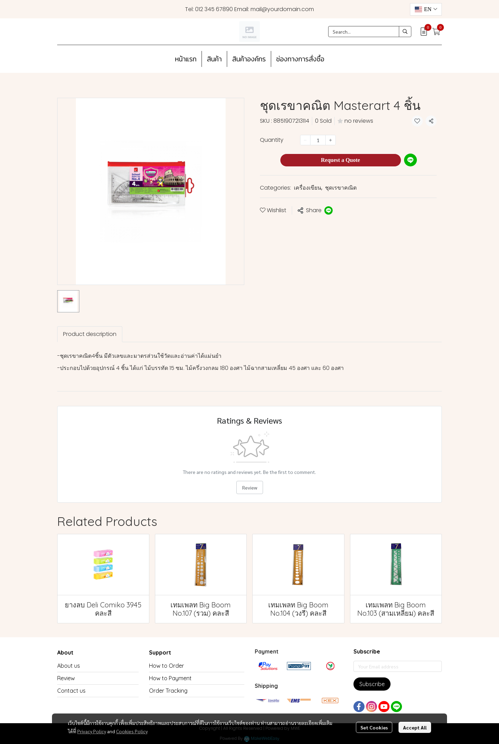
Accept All (415, 727)
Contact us (71, 690)
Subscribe (372, 684)
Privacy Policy (91, 731)
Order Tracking (168, 690)
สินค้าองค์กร (249, 59)
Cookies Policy (132, 731)
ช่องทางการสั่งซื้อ (300, 59)
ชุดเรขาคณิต (341, 188)
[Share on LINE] (328, 210)
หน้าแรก (185, 59)
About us (68, 665)
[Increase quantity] (330, 140)
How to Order (166, 665)
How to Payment (170, 678)
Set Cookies (374, 727)
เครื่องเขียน (308, 188)
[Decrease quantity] (305, 140)
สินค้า (214, 59)
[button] (426, 9)
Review (249, 487)
